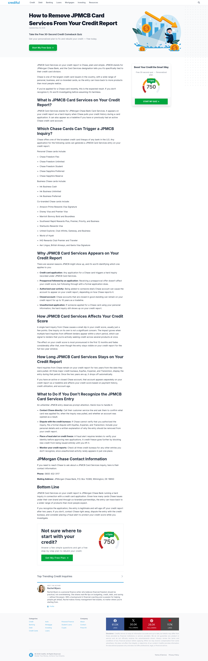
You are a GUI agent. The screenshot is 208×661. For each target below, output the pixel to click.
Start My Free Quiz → (43, 47)
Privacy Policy (174, 655)
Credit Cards (33, 631)
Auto (47, 622)
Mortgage (48, 625)
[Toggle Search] (199, 3)
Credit (31, 622)
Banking (32, 625)
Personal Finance (68, 622)
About (82, 622)
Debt (30, 628)
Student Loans (67, 625)
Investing (48, 628)
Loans (47, 631)
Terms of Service (161, 655)
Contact (83, 625)
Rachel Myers (54, 588)
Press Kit (83, 628)
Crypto (64, 628)
